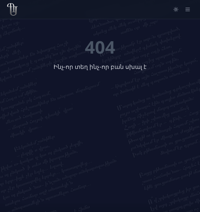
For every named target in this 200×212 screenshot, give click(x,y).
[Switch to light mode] (176, 9)
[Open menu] (187, 9)
